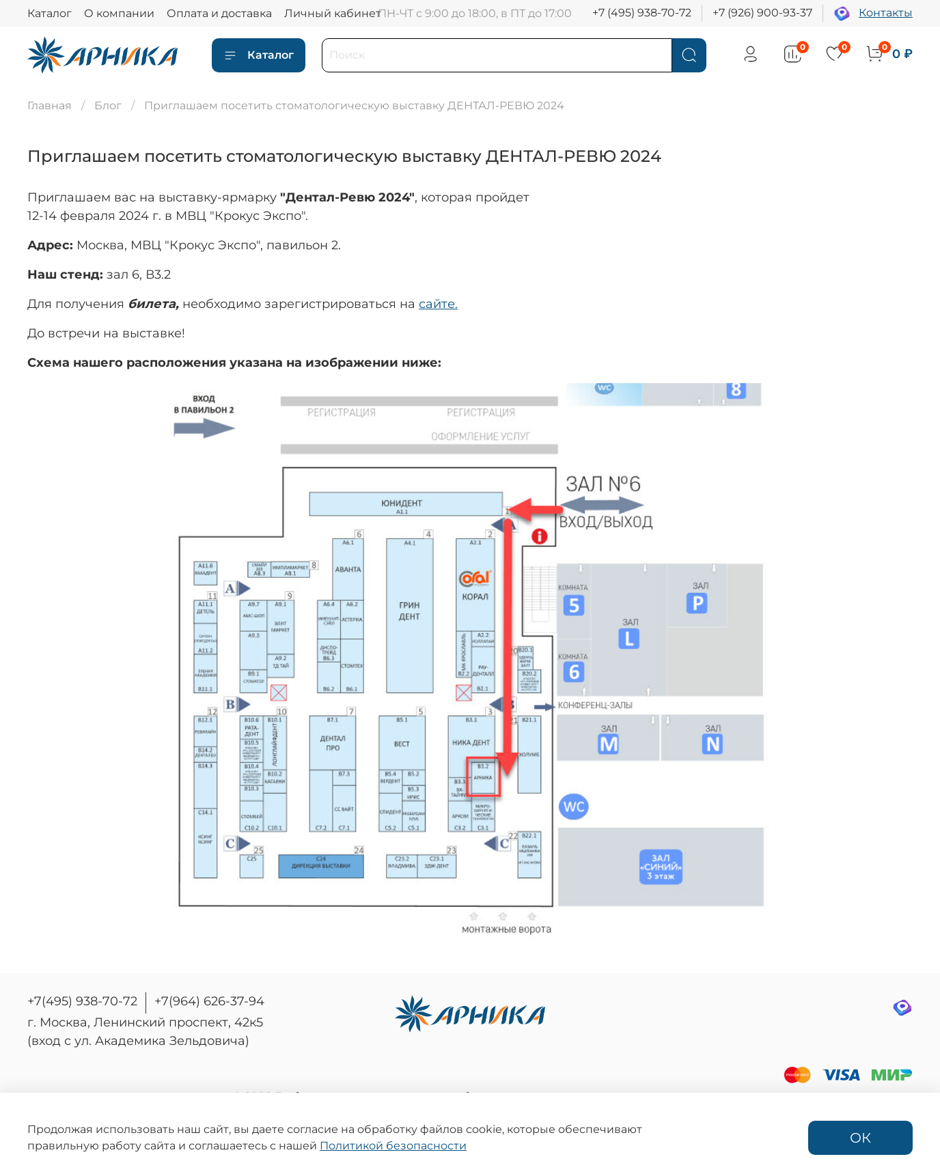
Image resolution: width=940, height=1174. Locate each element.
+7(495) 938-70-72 (82, 1001)
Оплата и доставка (219, 13)
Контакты (886, 12)
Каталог (49, 13)
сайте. (438, 303)
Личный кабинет (332, 13)
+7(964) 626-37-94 (209, 1001)
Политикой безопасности (393, 1145)
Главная (49, 105)
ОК (860, 1138)
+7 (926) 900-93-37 (762, 12)
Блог (108, 105)
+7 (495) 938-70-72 (641, 12)
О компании (119, 13)
